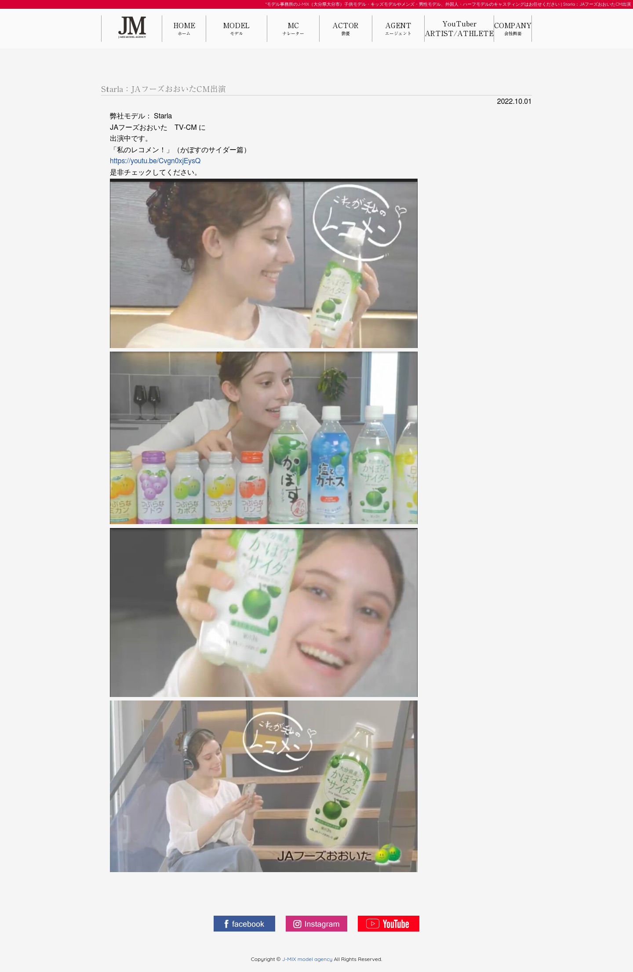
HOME (184, 29)
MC (293, 29)
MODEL (236, 29)
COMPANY (512, 29)
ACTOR (345, 29)
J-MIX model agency (308, 959)
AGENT (398, 29)
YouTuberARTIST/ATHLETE (459, 28)
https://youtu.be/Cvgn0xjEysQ (155, 161)
